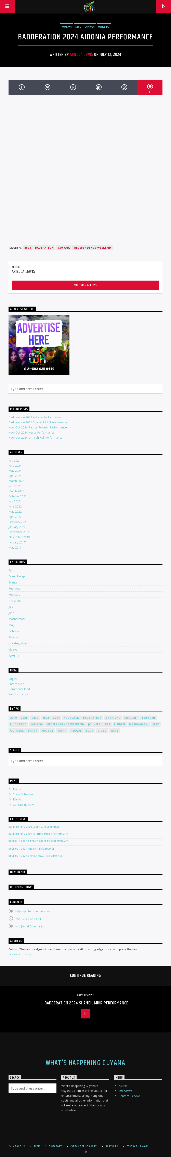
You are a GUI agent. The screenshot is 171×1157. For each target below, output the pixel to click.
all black (71, 718)
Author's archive (85, 284)
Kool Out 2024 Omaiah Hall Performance (36, 437)
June (11, 613)
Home (17, 789)
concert (131, 718)
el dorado (18, 724)
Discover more (20, 954)
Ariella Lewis (81, 54)
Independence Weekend (92, 247)
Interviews (125, 1091)
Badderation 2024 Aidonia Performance (35, 417)
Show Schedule (23, 794)
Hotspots (15, 601)
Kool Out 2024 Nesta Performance (31, 432)
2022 (35, 718)
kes (107, 724)
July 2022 (14, 501)
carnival (113, 718)
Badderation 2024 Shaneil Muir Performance (38, 422)
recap (62, 730)
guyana (64, 247)
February (14, 594)
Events (67, 27)
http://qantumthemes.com (32, 911)
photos (47, 730)
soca (90, 730)
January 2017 (17, 542)
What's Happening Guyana (85, 1063)
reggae (76, 730)
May (78, 27)
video (102, 730)
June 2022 (15, 506)
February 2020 (18, 522)
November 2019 (19, 537)
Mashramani (17, 619)
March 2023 (16, 491)
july (11, 607)
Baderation (44, 247)
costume (149, 718)
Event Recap (17, 576)
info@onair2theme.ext (30, 926)
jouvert (94, 724)
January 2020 (17, 527)
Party (32, 730)
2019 (13, 718)
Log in (13, 679)
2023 (45, 718)
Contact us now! (23, 805)
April (11, 570)
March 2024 (16, 481)
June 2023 (15, 486)
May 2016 (15, 547)
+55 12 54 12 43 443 (28, 919)
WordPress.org (18, 694)
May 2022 (15, 511)
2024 (27, 247)
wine (114, 730)
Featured (14, 588)
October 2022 (18, 496)
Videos (90, 27)
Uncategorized (18, 643)
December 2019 (19, 532)
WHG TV (103, 27)
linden (119, 724)
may (156, 724)
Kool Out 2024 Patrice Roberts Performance (38, 427)
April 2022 (15, 517)
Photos (13, 637)
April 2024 (15, 476)
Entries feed (16, 684)
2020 (24, 718)
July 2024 (14, 460)
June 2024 (15, 465)
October (14, 631)
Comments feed (19, 689)
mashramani (139, 724)
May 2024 (15, 471)
